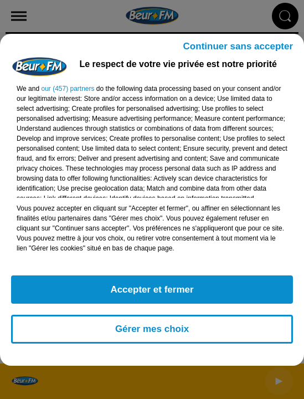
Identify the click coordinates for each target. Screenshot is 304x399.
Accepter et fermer (151, 289)
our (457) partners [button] (67, 89)
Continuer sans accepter (238, 46)
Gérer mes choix (152, 329)
